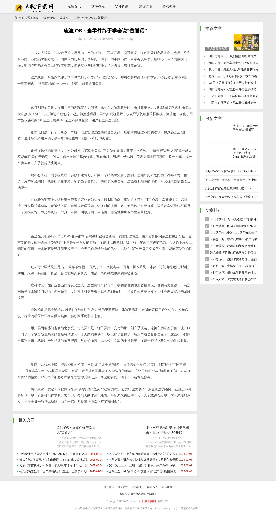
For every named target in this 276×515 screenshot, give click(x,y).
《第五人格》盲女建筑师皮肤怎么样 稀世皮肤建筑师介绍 (230, 279)
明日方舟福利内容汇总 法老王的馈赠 (232, 89)
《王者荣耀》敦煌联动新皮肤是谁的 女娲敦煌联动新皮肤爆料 (230, 246)
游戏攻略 (145, 6)
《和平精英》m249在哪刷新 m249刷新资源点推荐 (231, 226)
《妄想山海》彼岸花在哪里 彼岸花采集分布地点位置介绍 (231, 240)
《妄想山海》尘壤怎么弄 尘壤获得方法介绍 (231, 266)
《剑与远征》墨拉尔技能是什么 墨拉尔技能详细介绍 (231, 259)
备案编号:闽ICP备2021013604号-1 (138, 494)
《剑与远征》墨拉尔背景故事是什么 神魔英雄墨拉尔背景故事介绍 (230, 273)
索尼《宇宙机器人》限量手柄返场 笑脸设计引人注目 (53, 465)
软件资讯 (121, 6)
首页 (36, 18)
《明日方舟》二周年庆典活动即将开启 (233, 96)
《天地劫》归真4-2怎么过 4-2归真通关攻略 (231, 220)
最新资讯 (74, 6)
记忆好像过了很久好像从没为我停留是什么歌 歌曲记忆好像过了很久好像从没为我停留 (231, 253)
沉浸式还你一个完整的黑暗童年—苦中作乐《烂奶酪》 (144, 454)
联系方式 (123, 487)
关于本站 (109, 487)
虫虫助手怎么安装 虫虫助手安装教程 (231, 232)
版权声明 (136, 487)
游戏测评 (169, 6)
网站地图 (167, 487)
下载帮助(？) (151, 487)
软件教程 (98, 6)
